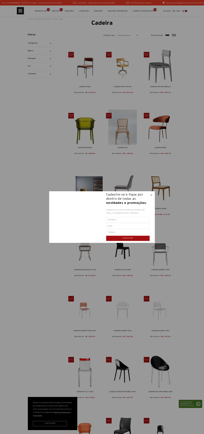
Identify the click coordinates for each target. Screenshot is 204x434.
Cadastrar (128, 238)
